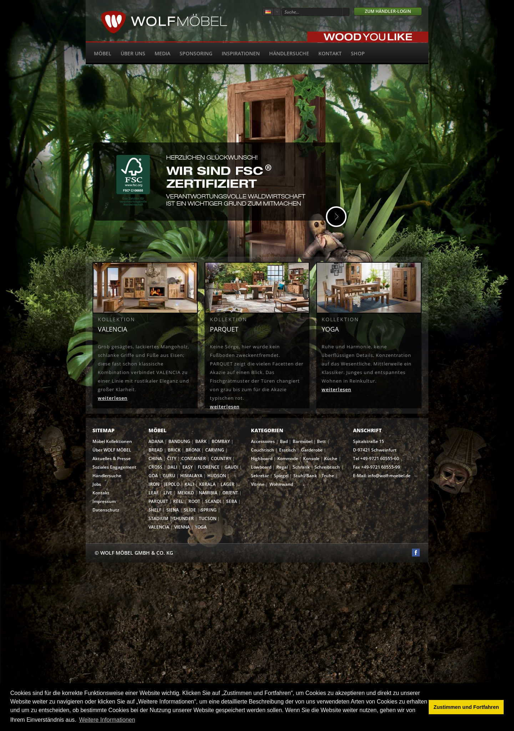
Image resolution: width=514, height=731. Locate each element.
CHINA (155, 458)
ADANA (155, 441)
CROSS (155, 467)
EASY (187, 467)
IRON (153, 484)
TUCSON (207, 518)
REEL (178, 501)
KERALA (207, 484)
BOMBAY (221, 441)
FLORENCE (209, 467)
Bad (284, 441)
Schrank (301, 467)
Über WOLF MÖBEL (111, 450)
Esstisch (287, 450)
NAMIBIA (208, 493)
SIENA (172, 510)
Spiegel (281, 476)
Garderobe (312, 450)
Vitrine (257, 484)
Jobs (96, 484)
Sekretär (260, 476)
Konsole (311, 458)
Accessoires (263, 441)
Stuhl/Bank (305, 476)
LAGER (228, 484)
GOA (153, 476)
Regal (282, 467)
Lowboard (261, 467)
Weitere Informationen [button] (107, 720)
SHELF (154, 510)
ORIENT (230, 493)
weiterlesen (112, 398)
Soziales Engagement (114, 467)
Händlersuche (289, 53)
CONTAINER (193, 458)
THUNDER (183, 518)
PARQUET (158, 501)
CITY (171, 458)
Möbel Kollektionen (112, 441)
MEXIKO (185, 493)
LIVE (167, 493)
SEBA (231, 501)
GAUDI (231, 467)
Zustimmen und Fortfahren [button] (466, 707)
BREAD (155, 450)
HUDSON (216, 476)
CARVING (214, 450)
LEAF (153, 493)
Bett (321, 441)
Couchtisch (262, 450)
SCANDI (213, 501)
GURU (169, 476)
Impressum (104, 501)
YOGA (201, 527)
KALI (189, 484)
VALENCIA (158, 527)
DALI (172, 467)
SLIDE (190, 510)
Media (162, 53)
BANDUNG (179, 441)
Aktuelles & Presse (111, 458)
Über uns (133, 53)
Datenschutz (105, 510)
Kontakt (330, 53)
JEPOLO (172, 484)
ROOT (194, 501)
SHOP (358, 53)
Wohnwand (281, 484)
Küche (330, 458)
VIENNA (182, 527)
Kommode (287, 458)
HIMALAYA (191, 476)
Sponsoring (196, 53)
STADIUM (158, 518)
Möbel (102, 53)
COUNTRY (221, 458)
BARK (201, 441)
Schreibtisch (327, 467)
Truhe (328, 476)
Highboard (261, 458)
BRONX (193, 450)
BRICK (174, 450)
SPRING (209, 510)
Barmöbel (302, 441)
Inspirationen (241, 53)
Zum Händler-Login (388, 11)
